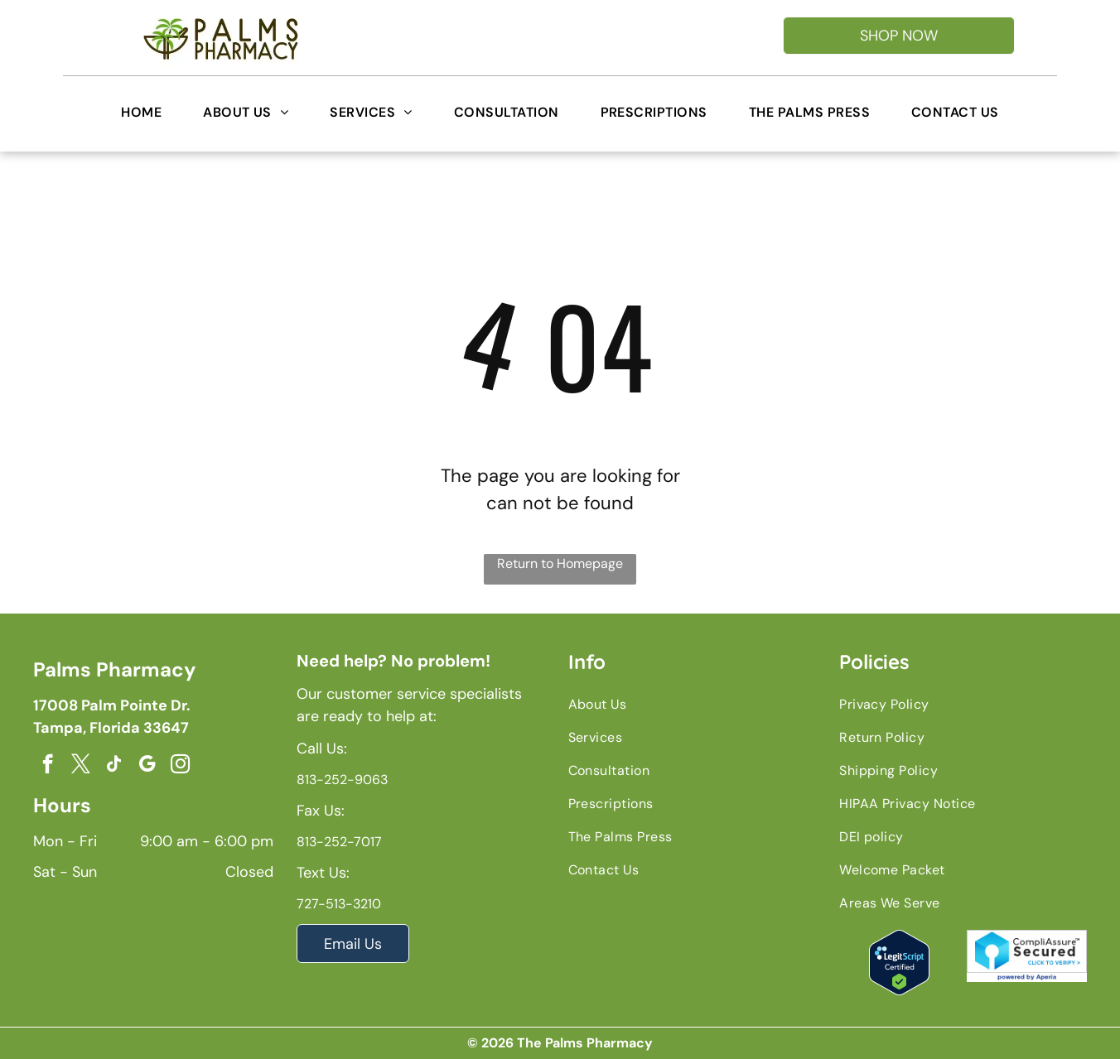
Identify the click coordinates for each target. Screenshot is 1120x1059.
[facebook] (47, 765)
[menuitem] (141, 113)
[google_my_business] (147, 765)
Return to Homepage (560, 563)
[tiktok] (113, 765)
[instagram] (180, 765)
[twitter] (80, 765)
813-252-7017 (339, 841)
